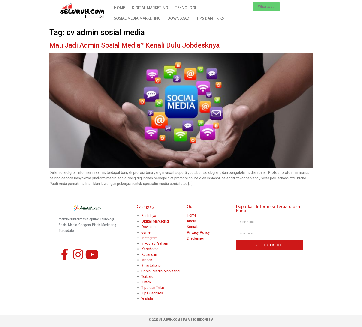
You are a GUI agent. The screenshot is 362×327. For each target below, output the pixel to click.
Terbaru (147, 276)
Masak (146, 260)
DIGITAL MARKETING (150, 7)
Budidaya (148, 216)
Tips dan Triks (152, 287)
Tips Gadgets (152, 293)
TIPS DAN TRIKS (210, 18)
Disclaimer (195, 238)
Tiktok (146, 282)
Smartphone (151, 265)
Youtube (147, 299)
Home (191, 215)
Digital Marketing (155, 221)
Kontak (192, 227)
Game (146, 232)
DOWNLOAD (178, 18)
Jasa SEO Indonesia (198, 319)
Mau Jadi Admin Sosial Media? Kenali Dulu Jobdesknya (134, 45)
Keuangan (149, 254)
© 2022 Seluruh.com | (166, 319)
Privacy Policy (198, 232)
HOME (119, 7)
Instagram (149, 238)
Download (149, 227)
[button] (266, 6)
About (191, 221)
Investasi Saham (154, 243)
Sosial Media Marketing (160, 271)
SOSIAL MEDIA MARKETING (137, 18)
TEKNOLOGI (185, 7)
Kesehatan (149, 249)
